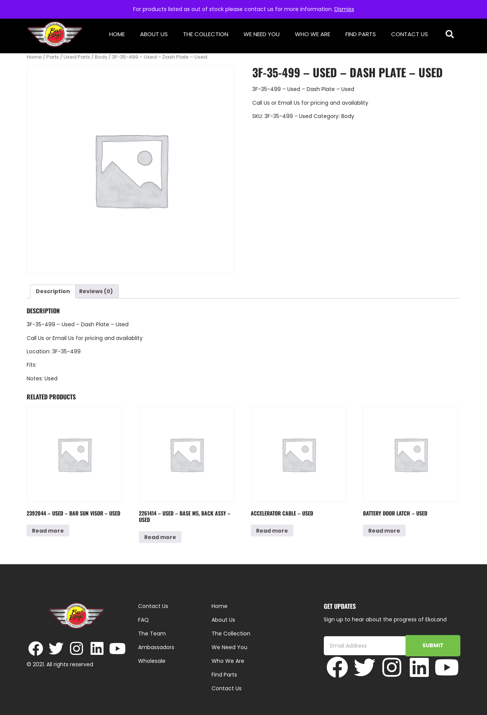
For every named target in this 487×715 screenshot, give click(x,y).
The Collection (205, 34)
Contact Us (409, 34)
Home (117, 34)
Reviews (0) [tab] (96, 291)
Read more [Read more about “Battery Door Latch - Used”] (384, 531)
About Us (154, 34)
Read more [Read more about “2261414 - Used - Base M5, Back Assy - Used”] (160, 537)
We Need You (262, 34)
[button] (449, 34)
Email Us (289, 103)
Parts (52, 57)
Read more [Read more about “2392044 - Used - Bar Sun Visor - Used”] (48, 531)
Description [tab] (53, 291)
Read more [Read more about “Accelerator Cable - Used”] (272, 531)
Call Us (261, 103)
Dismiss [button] (344, 9)
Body (101, 57)
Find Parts (360, 34)
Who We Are (312, 34)
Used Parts (77, 57)
